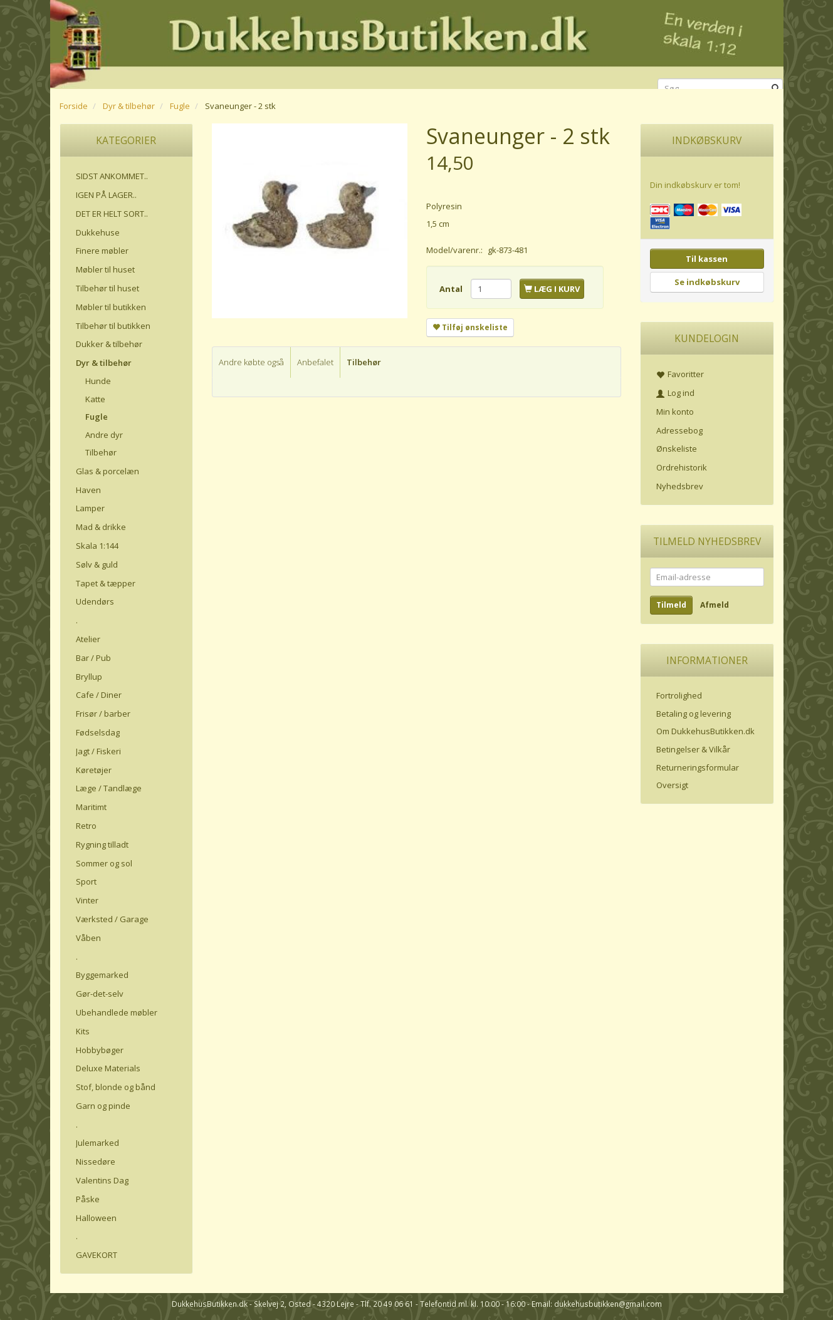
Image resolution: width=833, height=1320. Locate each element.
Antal (451, 288)
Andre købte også (251, 362)
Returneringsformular (697, 767)
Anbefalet (315, 362)
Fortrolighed (679, 695)
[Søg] (776, 89)
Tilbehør (364, 362)
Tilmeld (671, 605)
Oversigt (672, 785)
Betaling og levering (693, 713)
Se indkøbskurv (707, 282)
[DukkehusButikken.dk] (416, 42)
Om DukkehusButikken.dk (705, 731)
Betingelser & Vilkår (693, 749)
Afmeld (714, 605)
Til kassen (707, 258)
